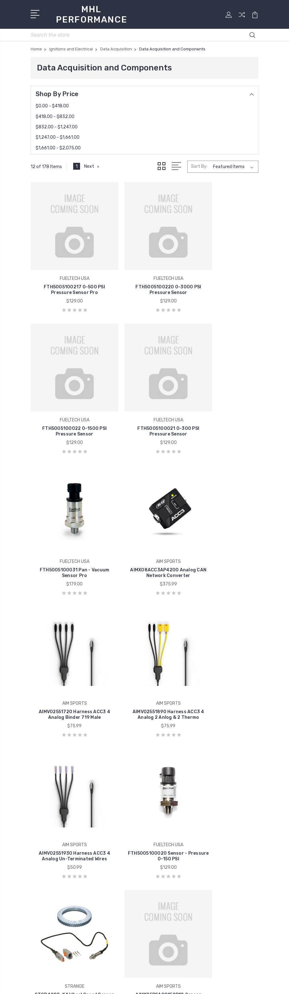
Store (158, 759)
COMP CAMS (48, 848)
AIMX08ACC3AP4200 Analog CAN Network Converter (222, 400)
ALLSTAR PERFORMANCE (63, 810)
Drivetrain (162, 848)
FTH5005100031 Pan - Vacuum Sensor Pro (144, 403)
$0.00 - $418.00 (52, 104)
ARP (39, 819)
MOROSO (44, 838)
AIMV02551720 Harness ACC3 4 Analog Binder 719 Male (66, 531)
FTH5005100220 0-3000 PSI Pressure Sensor (144, 271)
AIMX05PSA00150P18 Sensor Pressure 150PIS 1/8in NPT (222, 662)
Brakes (159, 829)
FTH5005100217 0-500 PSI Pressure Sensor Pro (66, 271)
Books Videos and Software (182, 819)
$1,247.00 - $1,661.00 (57, 135)
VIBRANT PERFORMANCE (62, 829)
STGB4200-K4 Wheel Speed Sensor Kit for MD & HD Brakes (145, 662)
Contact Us (165, 777)
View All (44, 866)
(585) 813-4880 (57, 762)
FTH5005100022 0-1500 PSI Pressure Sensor (222, 271)
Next (92, 164)
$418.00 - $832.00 (55, 114)
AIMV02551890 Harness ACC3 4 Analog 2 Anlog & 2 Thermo (144, 531)
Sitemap (174, 983)
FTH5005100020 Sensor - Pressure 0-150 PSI (66, 665)
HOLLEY (44, 857)
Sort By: (199, 164)
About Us (162, 768)
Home (158, 749)
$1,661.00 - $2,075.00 (58, 145)
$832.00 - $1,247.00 (57, 125)
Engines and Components (180, 857)
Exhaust (161, 866)
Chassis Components (175, 838)
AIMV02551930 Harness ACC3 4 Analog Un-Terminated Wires (222, 531)
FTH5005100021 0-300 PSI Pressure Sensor (67, 403)
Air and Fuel (164, 810)
